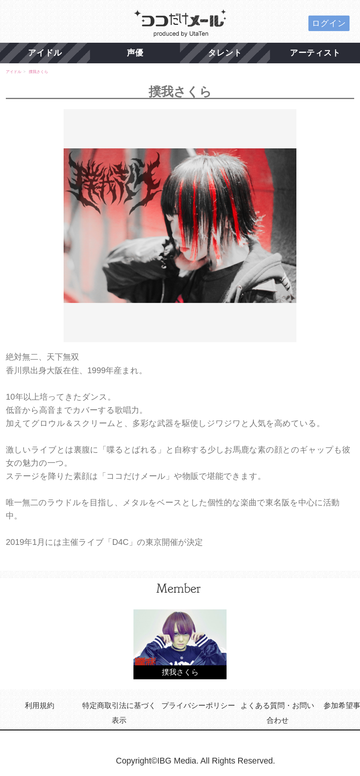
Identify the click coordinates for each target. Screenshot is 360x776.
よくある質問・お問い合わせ (277, 712)
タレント (225, 52)
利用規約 (39, 705)
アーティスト (315, 52)
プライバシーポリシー (198, 705)
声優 (135, 52)
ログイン (329, 23)
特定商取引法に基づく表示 (119, 712)
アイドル (45, 52)
